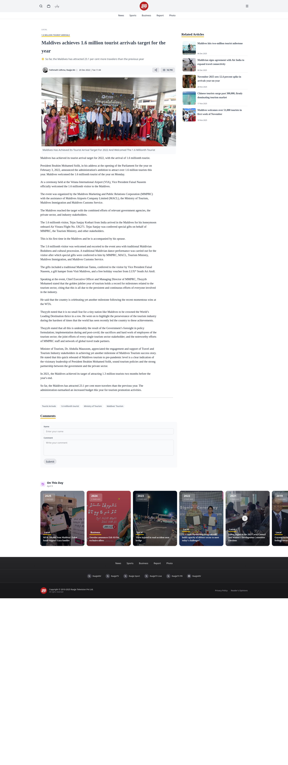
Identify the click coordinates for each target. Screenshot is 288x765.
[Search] (41, 6)
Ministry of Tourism (93, 409)
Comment (48, 441)
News (124, 17)
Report (163, 17)
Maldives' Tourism (115, 409)
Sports (136, 17)
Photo (175, 17)
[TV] (48, 6)
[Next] (245, 521)
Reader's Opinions (239, 593)
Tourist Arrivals (49, 409)
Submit (50, 465)
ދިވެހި (57, 6)
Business (149, 17)
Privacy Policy (221, 593)
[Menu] (247, 6)
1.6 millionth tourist (70, 409)
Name (46, 430)
